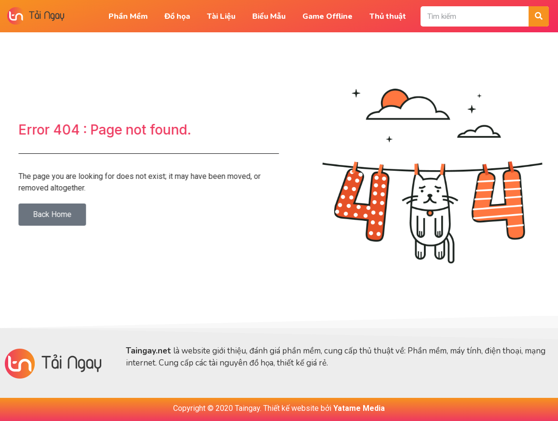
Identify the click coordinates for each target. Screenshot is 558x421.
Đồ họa (177, 16)
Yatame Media (359, 408)
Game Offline (327, 16)
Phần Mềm (128, 16)
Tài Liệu (221, 16)
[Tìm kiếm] (539, 16)
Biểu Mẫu (269, 16)
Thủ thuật (387, 16)
